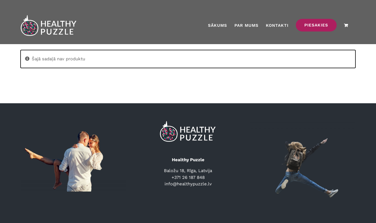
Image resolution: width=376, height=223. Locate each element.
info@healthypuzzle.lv (188, 184)
